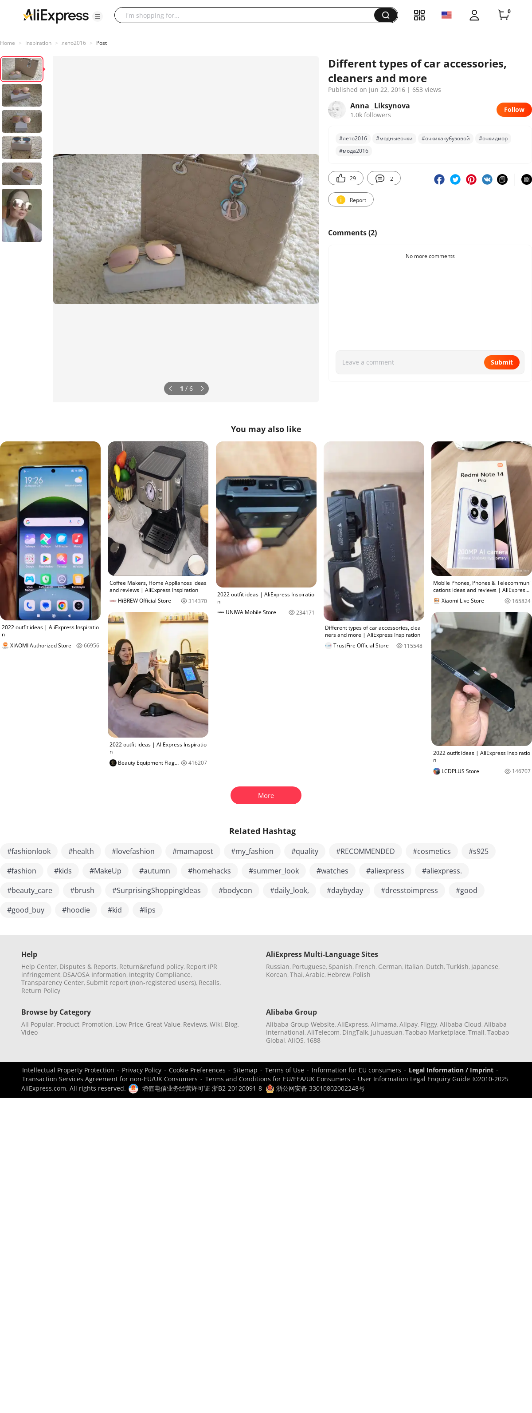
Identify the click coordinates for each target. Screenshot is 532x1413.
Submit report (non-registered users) (141, 982)
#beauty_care (29, 890)
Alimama (384, 1024)
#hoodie (76, 910)
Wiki (216, 1024)
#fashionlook (29, 851)
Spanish (340, 966)
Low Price (129, 1024)
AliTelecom (323, 1032)
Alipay (408, 1024)
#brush (82, 890)
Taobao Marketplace (435, 1032)
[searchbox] (247, 15)
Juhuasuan (387, 1032)
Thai (296, 974)
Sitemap (245, 1070)
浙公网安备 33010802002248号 (315, 1088)
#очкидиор (493, 138)
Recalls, (210, 982)
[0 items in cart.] (504, 15)
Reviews (195, 1024)
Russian (277, 966)
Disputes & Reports (88, 966)
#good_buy (25, 910)
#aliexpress (385, 871)
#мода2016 (353, 151)
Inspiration (38, 43)
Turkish (457, 966)
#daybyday (345, 890)
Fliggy (428, 1024)
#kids (63, 871)
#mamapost (192, 851)
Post (101, 43)
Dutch (435, 966)
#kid (115, 910)
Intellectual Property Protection (68, 1070)
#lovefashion (133, 851)
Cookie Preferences (197, 1070)
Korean (276, 974)
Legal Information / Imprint (451, 1070)
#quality (304, 851)
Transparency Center (52, 982)
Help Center (39, 966)
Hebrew (338, 974)
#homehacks (209, 871)
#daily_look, (289, 890)
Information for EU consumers (356, 1070)
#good (466, 890)
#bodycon (235, 890)
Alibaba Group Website (300, 1024)
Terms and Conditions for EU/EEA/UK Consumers (277, 1079)
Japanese (484, 966)
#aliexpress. (442, 871)
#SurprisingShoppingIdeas (156, 890)
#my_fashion (252, 851)
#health (81, 851)
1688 (313, 1040)
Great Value (163, 1024)
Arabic (315, 974)
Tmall (476, 1032)
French (365, 966)
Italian (414, 966)
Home (7, 43)
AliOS (296, 1040)
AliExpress (352, 1024)
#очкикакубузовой (446, 138)
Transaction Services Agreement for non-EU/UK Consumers (110, 1079)
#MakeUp (105, 871)
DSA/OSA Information (94, 974)
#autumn (154, 871)
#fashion (21, 871)
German (390, 966)
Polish (362, 974)
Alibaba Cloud (460, 1024)
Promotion (97, 1024)
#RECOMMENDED (365, 851)
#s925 (479, 851)
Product (67, 1024)
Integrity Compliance (160, 974)
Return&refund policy (151, 966)
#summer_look (274, 871)
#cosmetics (432, 851)
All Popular (37, 1024)
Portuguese (309, 966)
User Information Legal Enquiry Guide (414, 1079)
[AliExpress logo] (55, 15)
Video (29, 1032)
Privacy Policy (141, 1070)
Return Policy (40, 990)
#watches (332, 871)
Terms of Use (284, 1070)
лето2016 (74, 43)
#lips (148, 910)
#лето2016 (353, 138)
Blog (231, 1024)
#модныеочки (394, 138)
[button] (97, 16)
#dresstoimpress (409, 890)
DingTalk (355, 1032)
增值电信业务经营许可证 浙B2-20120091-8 (202, 1088)
